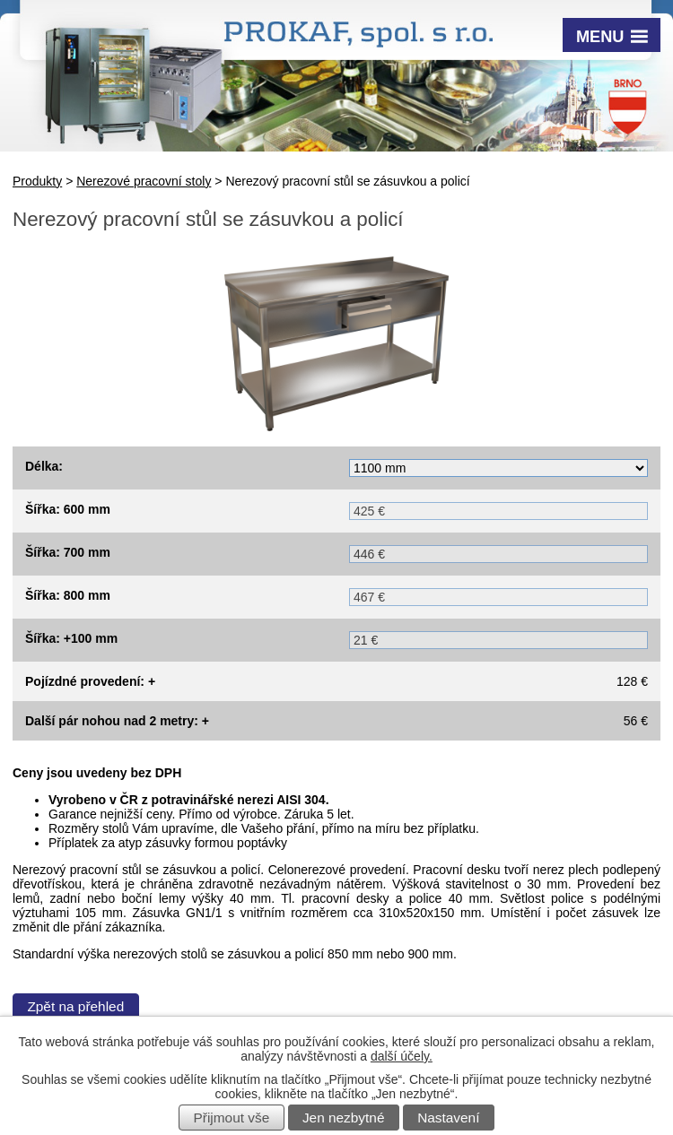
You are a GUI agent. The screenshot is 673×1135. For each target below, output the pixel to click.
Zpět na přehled (75, 1006)
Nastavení (448, 1117)
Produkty (37, 181)
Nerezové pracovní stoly (143, 181)
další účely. (402, 1056)
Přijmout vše (232, 1117)
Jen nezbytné (343, 1117)
